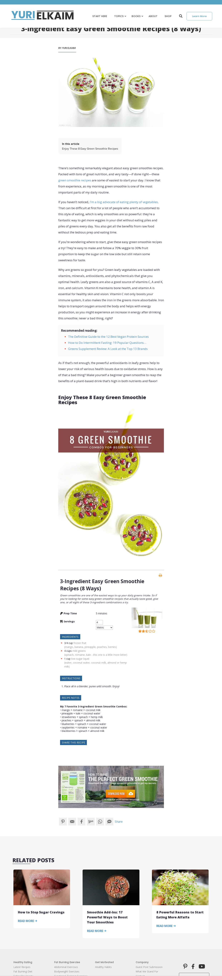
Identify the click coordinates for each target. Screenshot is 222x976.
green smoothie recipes (74, 180)
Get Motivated (104, 962)
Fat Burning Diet (22, 971)
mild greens (79, 651)
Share (119, 821)
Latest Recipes (21, 967)
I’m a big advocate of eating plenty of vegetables (124, 202)
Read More (27, 921)
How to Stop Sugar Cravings (41, 912)
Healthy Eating (22, 962)
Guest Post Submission (149, 967)
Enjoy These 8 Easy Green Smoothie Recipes (90, 149)
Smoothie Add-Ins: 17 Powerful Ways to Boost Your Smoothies (107, 917)
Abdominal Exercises (66, 967)
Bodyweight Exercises (66, 971)
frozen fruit (79, 643)
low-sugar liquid (80, 658)
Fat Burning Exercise (67, 962)
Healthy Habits (103, 967)
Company (142, 962)
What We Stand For (147, 971)
